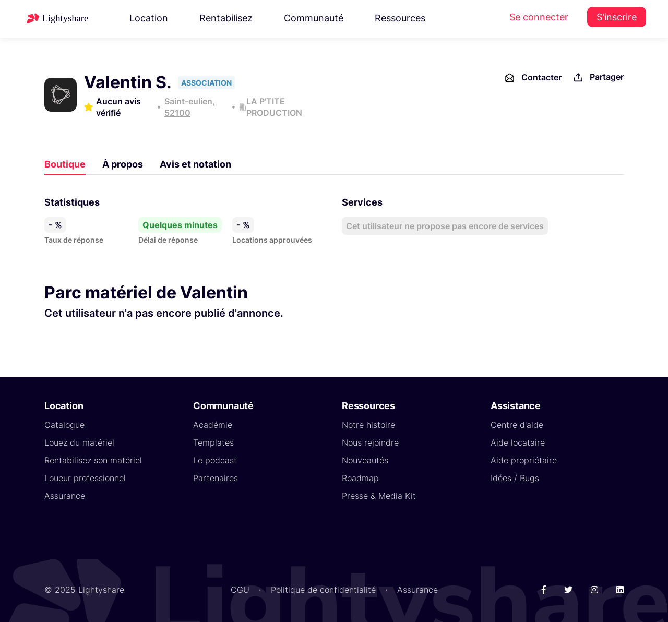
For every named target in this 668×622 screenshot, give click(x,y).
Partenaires (215, 478)
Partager (598, 77)
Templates (213, 442)
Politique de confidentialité (323, 589)
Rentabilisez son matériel (93, 460)
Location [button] (148, 18)
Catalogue (64, 425)
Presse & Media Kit (379, 496)
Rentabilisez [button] (226, 18)
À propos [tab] (122, 164)
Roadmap (360, 478)
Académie (212, 425)
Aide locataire (518, 442)
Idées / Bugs (515, 478)
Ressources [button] (400, 18)
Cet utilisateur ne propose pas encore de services (445, 226)
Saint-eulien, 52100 (189, 107)
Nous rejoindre (370, 442)
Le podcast (215, 460)
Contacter (533, 77)
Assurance (64, 496)
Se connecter (538, 16)
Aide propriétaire (524, 460)
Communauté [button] (313, 18)
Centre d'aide (517, 425)
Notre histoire (368, 425)
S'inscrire (617, 16)
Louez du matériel (79, 442)
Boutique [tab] (65, 164)
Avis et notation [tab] (195, 164)
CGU (240, 589)
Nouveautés (365, 460)
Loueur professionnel (85, 478)
